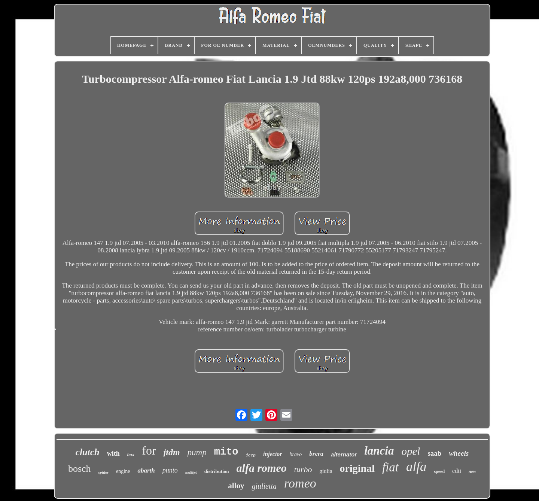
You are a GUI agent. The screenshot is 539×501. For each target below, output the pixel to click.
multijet (191, 472)
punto (170, 470)
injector (272, 454)
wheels (459, 453)
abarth (146, 470)
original (357, 468)
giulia (325, 471)
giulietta (264, 486)
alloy (236, 485)
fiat (390, 467)
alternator (344, 454)
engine (123, 471)
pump (197, 452)
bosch (79, 468)
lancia (379, 450)
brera (316, 453)
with (113, 453)
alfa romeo (262, 468)
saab (434, 453)
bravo (296, 454)
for (149, 450)
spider (103, 472)
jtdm (172, 452)
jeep (251, 455)
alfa (416, 466)
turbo (303, 469)
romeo (300, 483)
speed (439, 471)
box (131, 454)
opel (410, 451)
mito (226, 452)
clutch (88, 452)
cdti (456, 471)
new (472, 471)
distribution (216, 471)
